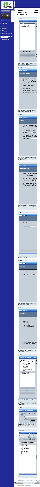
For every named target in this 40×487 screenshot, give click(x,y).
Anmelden (36, 482)
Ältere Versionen (19, 482)
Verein (3, 25)
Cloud (4, 27)
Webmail (5, 28)
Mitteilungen (4, 23)
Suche (10, 36)
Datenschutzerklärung (7, 33)
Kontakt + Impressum (7, 31)
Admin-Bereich (5, 39)
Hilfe (3, 30)
